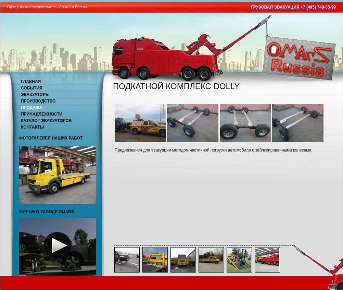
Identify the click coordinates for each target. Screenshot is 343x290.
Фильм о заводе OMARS (46, 211)
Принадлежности (41, 114)
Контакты (32, 127)
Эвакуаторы (35, 94)
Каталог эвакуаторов (46, 120)
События (31, 88)
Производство (38, 101)
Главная (31, 81)
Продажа (31, 107)
